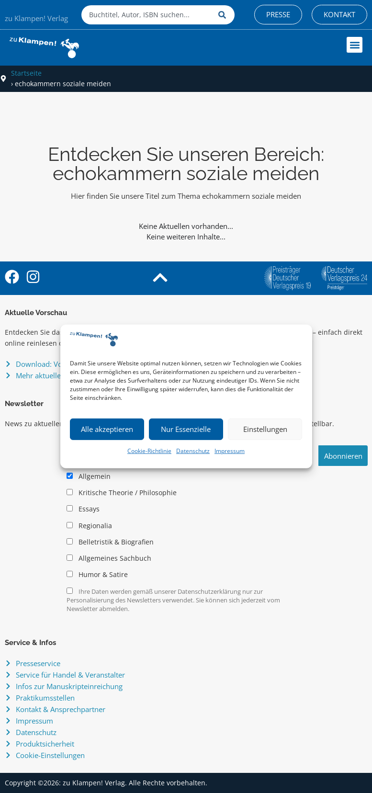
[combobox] (147, 14)
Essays (83, 509)
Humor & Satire (97, 574)
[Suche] (224, 14)
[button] (354, 45)
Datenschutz (193, 451)
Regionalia (89, 525)
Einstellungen (265, 429)
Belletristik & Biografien (110, 542)
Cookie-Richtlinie (149, 451)
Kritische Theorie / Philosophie (122, 492)
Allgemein (89, 476)
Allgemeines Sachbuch (109, 558)
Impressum (229, 451)
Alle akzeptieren (107, 429)
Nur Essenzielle (186, 429)
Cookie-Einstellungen (50, 755)
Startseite (26, 73)
